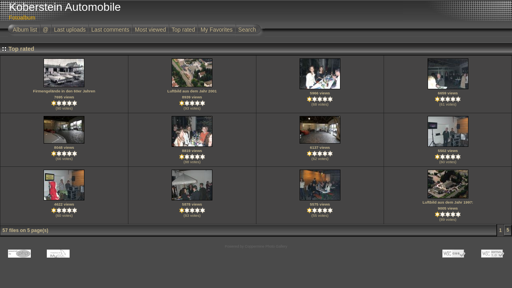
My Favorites (216, 29)
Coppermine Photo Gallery (266, 246)
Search (247, 29)
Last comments (110, 29)
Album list (25, 29)
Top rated (183, 29)
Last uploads (70, 29)
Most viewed (150, 29)
